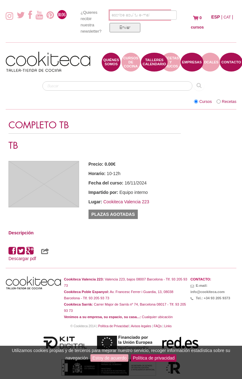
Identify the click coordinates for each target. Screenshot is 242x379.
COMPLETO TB (38, 125)
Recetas (229, 101)
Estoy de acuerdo (109, 357)
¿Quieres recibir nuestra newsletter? (91, 22)
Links (168, 326)
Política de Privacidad (113, 326)
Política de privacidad (154, 357)
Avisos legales (141, 326)
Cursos (205, 101)
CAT (227, 17)
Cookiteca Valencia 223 (126, 201)
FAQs (158, 326)
